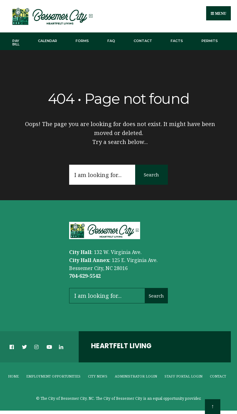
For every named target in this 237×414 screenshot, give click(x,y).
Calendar (47, 41)
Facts (177, 41)
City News (97, 376)
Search (151, 175)
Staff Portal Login (183, 376)
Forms (82, 41)
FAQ (111, 41)
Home (13, 376)
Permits (210, 41)
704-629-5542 (85, 276)
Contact (143, 41)
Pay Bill (15, 42)
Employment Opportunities (53, 376)
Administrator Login (136, 376)
